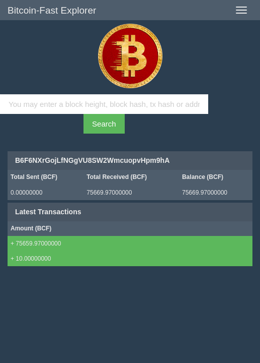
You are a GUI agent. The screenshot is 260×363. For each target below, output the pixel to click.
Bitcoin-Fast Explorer (52, 10)
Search (104, 123)
